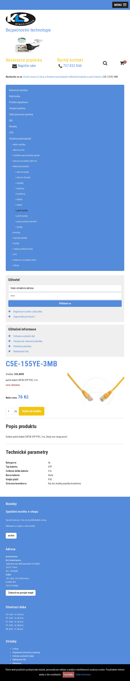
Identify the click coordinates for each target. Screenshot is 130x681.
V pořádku (68, 674)
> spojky (18, 227)
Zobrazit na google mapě (20, 592)
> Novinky (16, 232)
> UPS (14, 254)
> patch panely (21, 216)
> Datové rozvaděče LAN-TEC (24, 161)
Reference (17, 663)
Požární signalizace (18, 102)
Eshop (41, 76)
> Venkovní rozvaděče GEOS (24, 260)
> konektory (20, 194)
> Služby (15, 243)
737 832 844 (72, 66)
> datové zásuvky (22, 177)
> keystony (19, 188)
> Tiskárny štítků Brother (22, 249)
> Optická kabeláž (19, 238)
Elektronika (14, 96)
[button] (120, 5)
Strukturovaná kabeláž (57, 76)
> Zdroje (15, 265)
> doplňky (19, 183)
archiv (11, 535)
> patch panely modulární (26, 221)
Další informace (83, 674)
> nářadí (18, 205)
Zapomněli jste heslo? (24, 316)
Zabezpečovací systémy (21, 114)
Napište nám (27, 66)
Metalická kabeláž (78, 76)
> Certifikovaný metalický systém (26, 155)
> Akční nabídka (18, 144)
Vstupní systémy (17, 108)
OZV (11, 132)
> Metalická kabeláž (20, 166)
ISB (10, 120)
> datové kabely (22, 172)
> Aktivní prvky (18, 150)
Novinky (13, 126)
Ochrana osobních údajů (23, 656)
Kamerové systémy (18, 90)
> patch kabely (21, 210)
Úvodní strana (29, 76)
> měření (18, 199)
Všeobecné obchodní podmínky (26, 652)
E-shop (15, 648)
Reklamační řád (19, 659)
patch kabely (95, 76)
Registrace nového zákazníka (27, 311)
